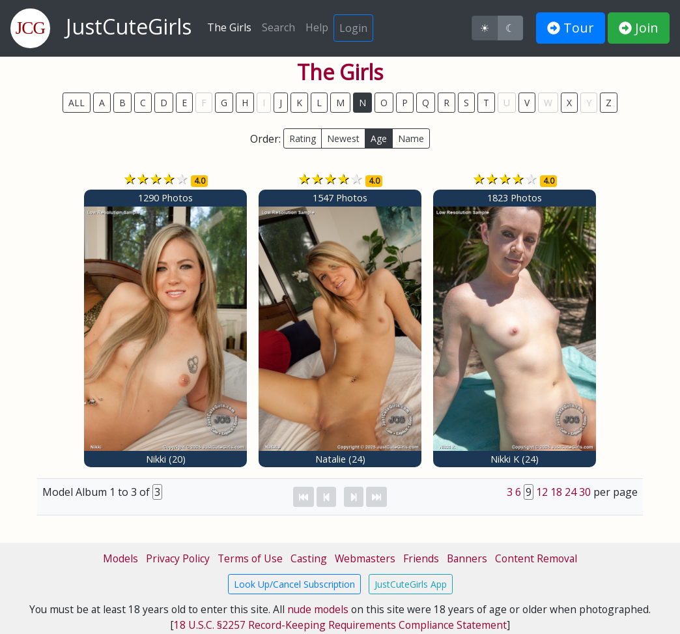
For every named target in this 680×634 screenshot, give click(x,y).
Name (411, 138)
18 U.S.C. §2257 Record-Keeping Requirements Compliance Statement (340, 625)
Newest (343, 138)
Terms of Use (250, 558)
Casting (308, 558)
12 (542, 492)
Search (278, 27)
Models (120, 558)
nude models (317, 609)
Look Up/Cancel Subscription (294, 584)
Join (639, 27)
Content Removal (536, 558)
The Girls (229, 27)
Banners (467, 558)
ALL (76, 102)
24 (570, 492)
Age (379, 138)
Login (353, 28)
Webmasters (365, 558)
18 (556, 492)
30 (585, 492)
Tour (570, 27)
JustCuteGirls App (411, 584)
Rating (302, 138)
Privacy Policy (178, 558)
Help (316, 27)
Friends (421, 558)
